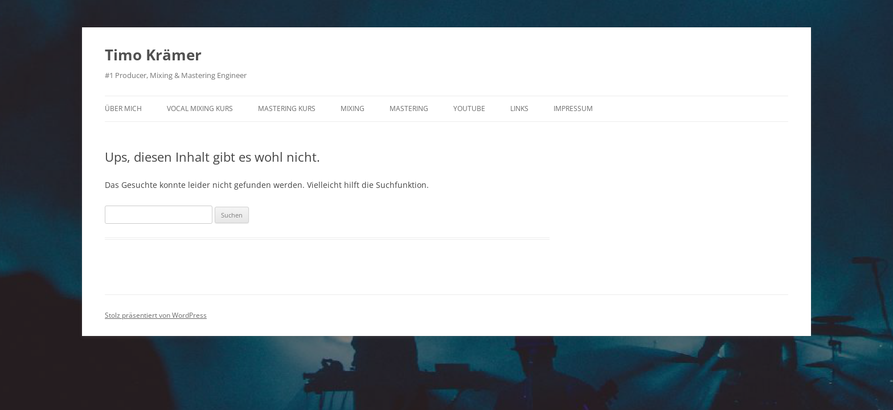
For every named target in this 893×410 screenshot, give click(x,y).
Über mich (123, 108)
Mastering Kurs (287, 108)
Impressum (573, 108)
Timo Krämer (153, 54)
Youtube (469, 108)
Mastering (409, 108)
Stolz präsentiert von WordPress (156, 315)
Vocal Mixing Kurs (200, 108)
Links (519, 108)
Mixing (352, 108)
